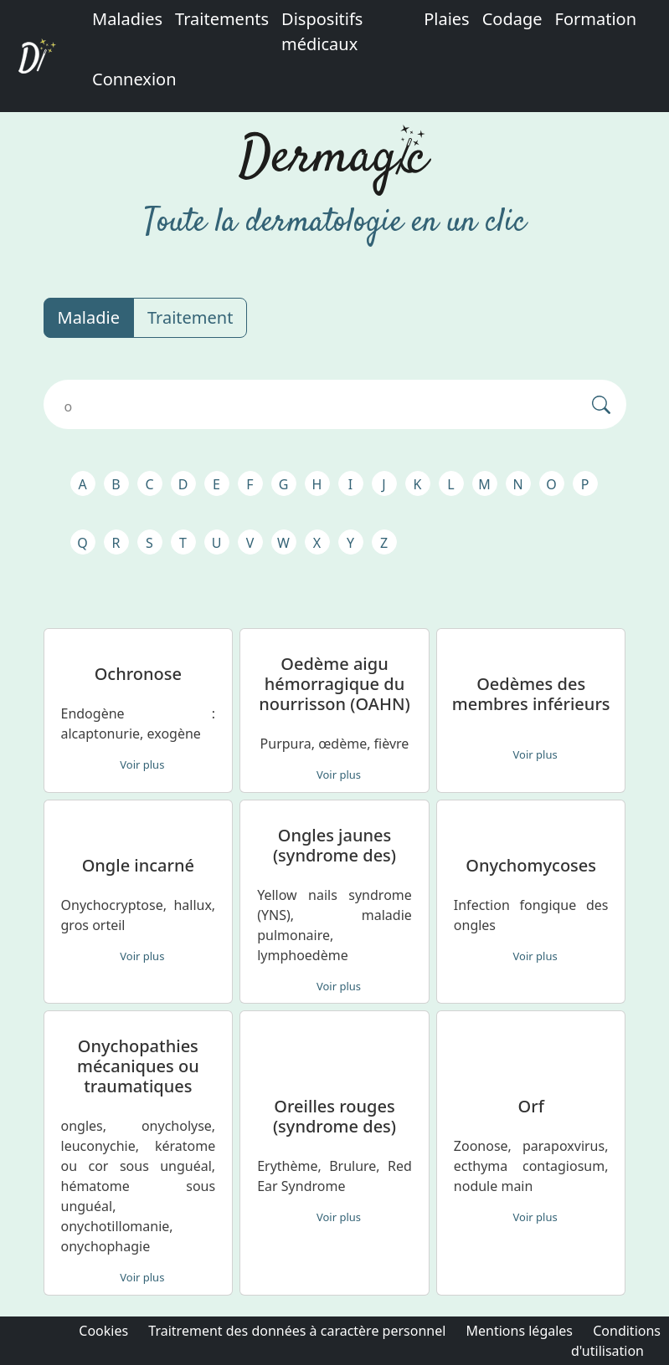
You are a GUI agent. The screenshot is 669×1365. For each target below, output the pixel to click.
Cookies (103, 1331)
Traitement (190, 317)
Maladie (89, 317)
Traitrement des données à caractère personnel (296, 1331)
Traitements (222, 19)
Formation (596, 19)
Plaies (447, 19)
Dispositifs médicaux (322, 31)
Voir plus (142, 764)
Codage (512, 19)
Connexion (134, 79)
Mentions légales (520, 1331)
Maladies (127, 19)
